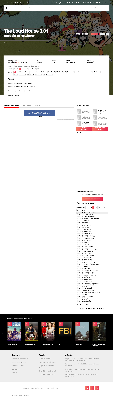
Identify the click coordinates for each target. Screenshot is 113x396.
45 (41, 74)
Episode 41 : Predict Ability (84, 287)
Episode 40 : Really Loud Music (85, 285)
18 (59, 71)
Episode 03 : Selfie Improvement (86, 216)
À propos (26, 388)
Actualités (69, 355)
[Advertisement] (89, 88)
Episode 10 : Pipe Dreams (84, 229)
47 (46, 74)
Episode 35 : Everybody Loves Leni (86, 276)
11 (41, 71)
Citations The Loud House (92, 199)
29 (89, 71)
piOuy (58, 3)
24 (75, 71)
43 (36, 74)
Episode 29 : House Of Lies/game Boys (88, 264)
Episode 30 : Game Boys (83, 266)
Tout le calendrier (45, 359)
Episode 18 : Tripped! (83, 244)
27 (83, 71)
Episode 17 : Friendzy (83, 242)
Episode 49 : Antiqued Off (84, 301)
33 (99, 71)
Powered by (13, 95)
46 (44, 74)
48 (49, 74)
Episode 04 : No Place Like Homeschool (88, 218)
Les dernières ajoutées (20, 359)
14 (49, 71)
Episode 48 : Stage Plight (84, 300)
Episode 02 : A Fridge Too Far (85, 215)
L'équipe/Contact (37, 388)
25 (78, 71)
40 (28, 74)
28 (86, 71)
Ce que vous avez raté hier (46, 366)
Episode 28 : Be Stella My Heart (86, 263)
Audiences (15, 369)
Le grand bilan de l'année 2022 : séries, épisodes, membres (82, 365)
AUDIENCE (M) (90, 62)
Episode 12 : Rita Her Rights (85, 233)
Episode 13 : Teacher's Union (85, 235)
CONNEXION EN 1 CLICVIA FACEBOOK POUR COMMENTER (39, 113)
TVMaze (20, 395)
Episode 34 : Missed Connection (86, 274)
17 (57, 71)
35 (14, 74)
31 (94, 71)
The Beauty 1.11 (72, 3)
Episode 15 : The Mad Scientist (85, 239)
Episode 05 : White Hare (83, 220)
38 (22, 74)
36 (17, 74)
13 (46, 71)
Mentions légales (52, 388)
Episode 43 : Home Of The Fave (85, 290)
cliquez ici (40, 116)
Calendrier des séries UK (47, 374)
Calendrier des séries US (47, 371)
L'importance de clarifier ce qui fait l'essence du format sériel (81, 375)
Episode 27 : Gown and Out (84, 261)
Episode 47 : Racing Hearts (84, 298)
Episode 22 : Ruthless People (85, 252)
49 (52, 74)
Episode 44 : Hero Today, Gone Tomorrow (88, 292)
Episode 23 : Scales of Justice (85, 253)
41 (30, 74)
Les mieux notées (18, 366)
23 (73, 71)
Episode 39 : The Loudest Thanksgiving (88, 283)
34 (102, 71)
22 (70, 71)
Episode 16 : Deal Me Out (84, 240)
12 (43, 71)
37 (20, 74)
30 (91, 71)
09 (36, 71)
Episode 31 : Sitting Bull (83, 268)
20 (65, 71)
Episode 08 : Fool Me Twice (84, 226)
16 (54, 71)
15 (51, 71)
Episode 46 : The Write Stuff (85, 296)
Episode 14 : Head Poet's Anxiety (86, 237)
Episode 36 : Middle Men (83, 277)
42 (33, 74)
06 (28, 71)
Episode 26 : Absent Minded (84, 259)
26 (81, 71)
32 (96, 71)
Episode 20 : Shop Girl (83, 248)
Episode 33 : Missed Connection (85, 272)
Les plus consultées (19, 362)
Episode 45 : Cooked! (82, 294)
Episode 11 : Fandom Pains (84, 231)
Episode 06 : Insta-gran (83, 222)
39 (25, 74)
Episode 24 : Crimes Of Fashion (85, 255)
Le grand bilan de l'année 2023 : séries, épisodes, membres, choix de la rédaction (82, 359)
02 (17, 71)
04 (22, 71)
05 (25, 71)
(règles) (106, 39)
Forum (14, 373)
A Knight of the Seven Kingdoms (99, 344)
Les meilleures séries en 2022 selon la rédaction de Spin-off (82, 370)
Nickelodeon (24, 62)
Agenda (42, 355)
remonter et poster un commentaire (65, 119)
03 (20, 71)
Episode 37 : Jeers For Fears (84, 279)
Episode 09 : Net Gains (83, 227)
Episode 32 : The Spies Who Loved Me (87, 270)
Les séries (16, 355)
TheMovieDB (26, 395)
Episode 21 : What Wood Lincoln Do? (87, 250)
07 (30, 71)
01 (14, 71)
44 (38, 74)
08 (33, 71)
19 (62, 71)
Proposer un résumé (14, 86)
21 (67, 71)
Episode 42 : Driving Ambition (85, 289)
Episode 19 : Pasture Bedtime (85, 246)
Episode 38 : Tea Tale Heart (84, 281)
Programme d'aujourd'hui (47, 362)
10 (38, 68)
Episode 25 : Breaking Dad (84, 257)
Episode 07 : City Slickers (84, 224)
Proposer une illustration (15, 83)
